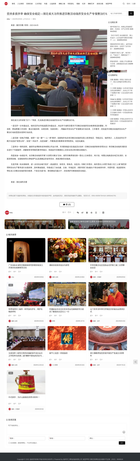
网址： (75, 422)
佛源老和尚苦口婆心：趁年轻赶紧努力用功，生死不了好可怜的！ (121, 46)
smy (8, 23)
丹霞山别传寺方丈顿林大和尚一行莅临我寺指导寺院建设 (121, 112)
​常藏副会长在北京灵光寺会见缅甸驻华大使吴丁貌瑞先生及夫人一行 (54, 304)
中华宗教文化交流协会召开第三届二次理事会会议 (86, 265)
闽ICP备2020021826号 (44, 443)
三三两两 (113, 88)
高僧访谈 (30, 4)
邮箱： (44, 422)
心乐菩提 (39, 4)
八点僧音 (21, 4)
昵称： (12, 422)
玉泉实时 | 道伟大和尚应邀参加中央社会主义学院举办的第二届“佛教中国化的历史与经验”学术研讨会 (22, 343)
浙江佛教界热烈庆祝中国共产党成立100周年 (86, 343)
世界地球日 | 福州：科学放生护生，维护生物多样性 (21, 304)
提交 (97, 427)
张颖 (111, 79)
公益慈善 (53, 4)
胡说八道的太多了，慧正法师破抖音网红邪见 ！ (120, 82)
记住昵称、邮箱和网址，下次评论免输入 (23, 427)
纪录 (84, 4)
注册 (133, 4)
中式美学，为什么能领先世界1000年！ (20, 382)
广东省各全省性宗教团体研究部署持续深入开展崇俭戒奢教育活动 (21, 265)
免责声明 (109, 4)
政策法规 (100, 4)
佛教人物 (62, 4)
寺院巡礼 (71, 4)
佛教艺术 (91, 4)
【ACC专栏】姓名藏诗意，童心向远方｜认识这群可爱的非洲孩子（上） (121, 37)
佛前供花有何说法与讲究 (51, 264)
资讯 (13, 4)
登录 (128, 4)
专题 (46, 4)
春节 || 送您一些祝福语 (50, 342)
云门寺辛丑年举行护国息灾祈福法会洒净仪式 (86, 304)
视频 (78, 4)
